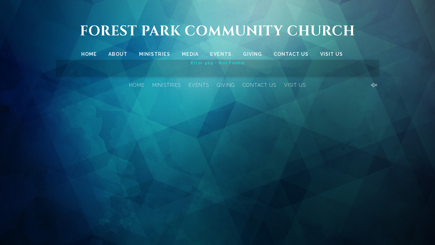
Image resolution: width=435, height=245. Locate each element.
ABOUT (117, 54)
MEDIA (190, 54)
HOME (89, 54)
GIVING (252, 54)
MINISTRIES (154, 54)
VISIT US (331, 54)
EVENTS (220, 54)
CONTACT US (291, 54)
